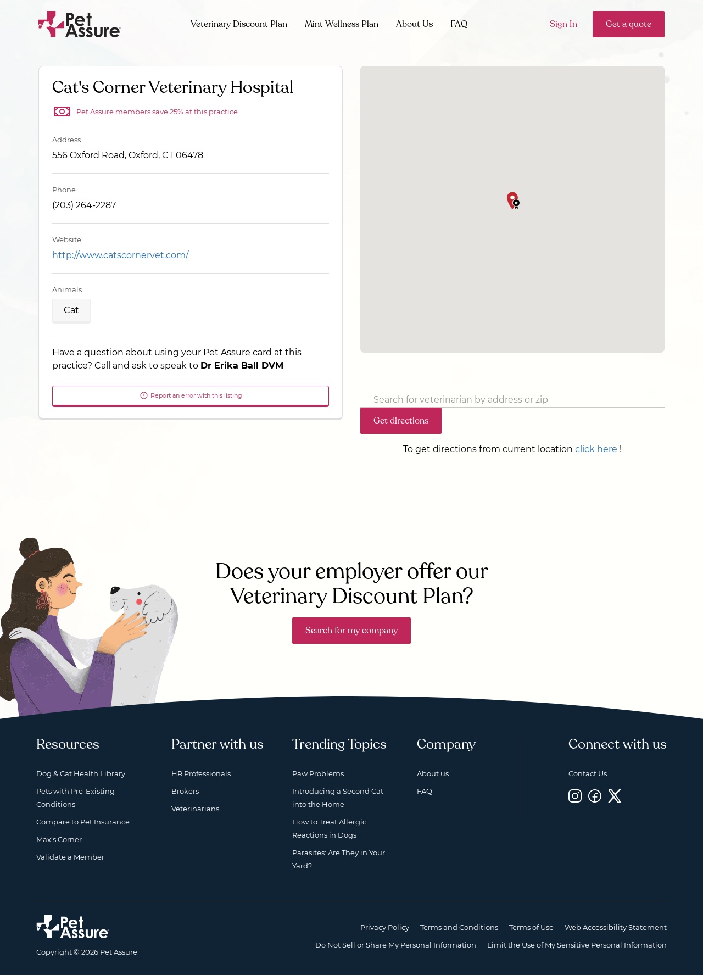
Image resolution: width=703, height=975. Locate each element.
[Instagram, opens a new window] (575, 796)
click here (596, 449)
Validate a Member (70, 857)
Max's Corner (59, 839)
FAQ (458, 24)
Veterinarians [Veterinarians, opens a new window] (195, 808)
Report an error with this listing (191, 395)
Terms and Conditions (459, 927)
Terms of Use (531, 927)
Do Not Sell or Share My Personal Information (395, 944)
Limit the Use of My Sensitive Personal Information (577, 944)
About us (433, 773)
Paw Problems (318, 773)
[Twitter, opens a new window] (614, 796)
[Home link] (72, 927)
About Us (414, 24)
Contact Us (587, 773)
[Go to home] (79, 23)
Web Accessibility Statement (616, 927)
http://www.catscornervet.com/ (120, 255)
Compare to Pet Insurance (83, 821)
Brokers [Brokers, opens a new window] (185, 791)
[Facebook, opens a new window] (594, 796)
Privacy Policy (384, 927)
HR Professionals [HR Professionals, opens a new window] (201, 773)
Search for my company (351, 631)
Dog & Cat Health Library (80, 773)
